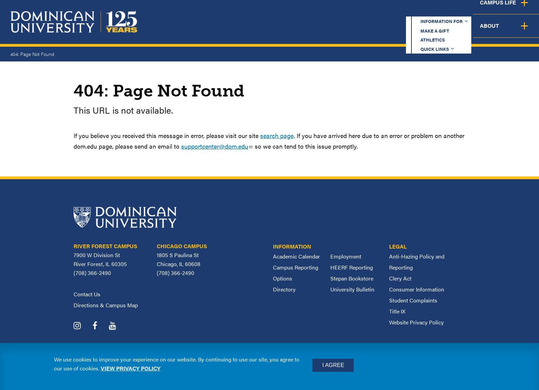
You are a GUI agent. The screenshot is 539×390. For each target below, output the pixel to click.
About (519, 31)
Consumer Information (416, 289)
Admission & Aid (335, 31)
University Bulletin (352, 289)
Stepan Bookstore (351, 278)
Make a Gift (347, 12)
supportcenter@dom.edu (217, 146)
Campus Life (471, 31)
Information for (286, 12)
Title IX (397, 311)
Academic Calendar (296, 256)
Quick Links (441, 12)
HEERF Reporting (351, 267)
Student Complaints (413, 300)
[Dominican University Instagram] (82, 326)
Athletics (394, 12)
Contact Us (87, 294)
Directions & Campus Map (106, 305)
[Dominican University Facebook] (100, 326)
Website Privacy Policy (416, 322)
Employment (345, 256)
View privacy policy (131, 368)
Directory (284, 289)
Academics (274, 31)
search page (277, 135)
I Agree (333, 365)
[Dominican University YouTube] (117, 326)
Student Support (406, 31)
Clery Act (400, 278)
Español (493, 12)
